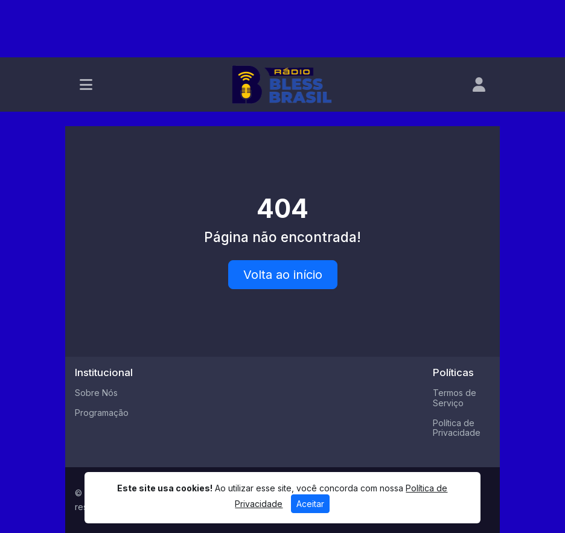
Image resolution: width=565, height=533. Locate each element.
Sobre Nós (96, 393)
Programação (102, 412)
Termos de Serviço (454, 398)
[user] (479, 84)
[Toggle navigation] (86, 84)
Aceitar (310, 504)
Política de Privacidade (456, 428)
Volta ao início (282, 274)
